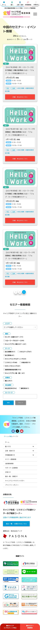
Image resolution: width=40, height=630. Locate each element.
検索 (8, 402)
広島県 (13, 88)
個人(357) (7, 381)
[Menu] (34, 14)
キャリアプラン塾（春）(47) (14, 373)
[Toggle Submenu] (33, 446)
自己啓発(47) (8, 355)
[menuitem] (34, 14)
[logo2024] (16, 14)
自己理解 (21, 88)
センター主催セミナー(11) (13, 337)
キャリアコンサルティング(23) (14, 359)
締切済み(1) (24, 388)
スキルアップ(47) (24, 352)
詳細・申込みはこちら (20, 97)
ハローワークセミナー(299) (13, 340)
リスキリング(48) (10, 362)
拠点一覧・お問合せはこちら (16, 524)
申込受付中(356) (10, 388)
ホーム (6, 436)
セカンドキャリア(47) (11, 366)
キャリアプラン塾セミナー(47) (14, 344)
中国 (7, 88)
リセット (20, 402)
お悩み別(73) (25, 362)
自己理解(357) (9, 352)
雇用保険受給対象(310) (12, 369)
